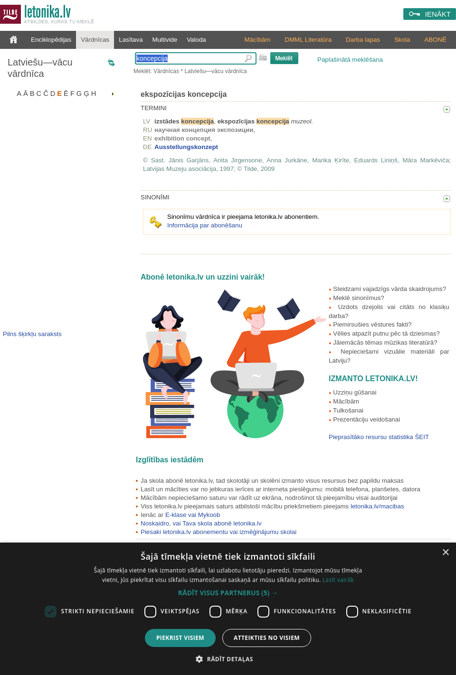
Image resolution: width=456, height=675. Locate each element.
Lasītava (130, 39)
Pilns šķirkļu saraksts (32, 334)
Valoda (196, 39)
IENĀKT (438, 14)
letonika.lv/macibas (377, 506)
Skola (402, 39)
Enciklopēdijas (51, 39)
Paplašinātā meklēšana (350, 59)
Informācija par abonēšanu (204, 225)
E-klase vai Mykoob (192, 514)
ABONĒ (435, 39)
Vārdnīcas (95, 39)
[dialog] (228, 609)
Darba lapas (363, 39)
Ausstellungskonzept (186, 146)
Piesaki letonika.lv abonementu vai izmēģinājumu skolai (218, 531)
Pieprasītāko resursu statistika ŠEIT (379, 437)
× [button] (445, 552)
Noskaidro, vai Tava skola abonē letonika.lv (201, 523)
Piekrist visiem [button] (180, 638)
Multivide (165, 39)
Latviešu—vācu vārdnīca (40, 68)
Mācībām (258, 39)
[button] (228, 593)
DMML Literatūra (308, 39)
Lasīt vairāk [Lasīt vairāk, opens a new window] (338, 580)
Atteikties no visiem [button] (267, 638)
